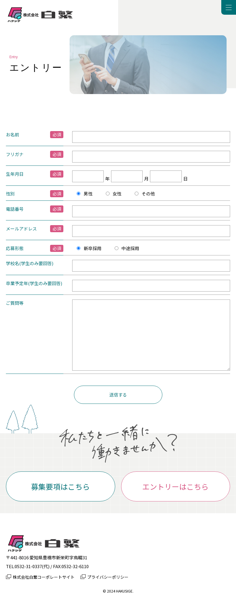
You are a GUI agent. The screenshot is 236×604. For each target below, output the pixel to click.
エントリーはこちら (175, 486)
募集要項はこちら (60, 486)
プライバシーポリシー (107, 577)
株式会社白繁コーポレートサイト (44, 577)
